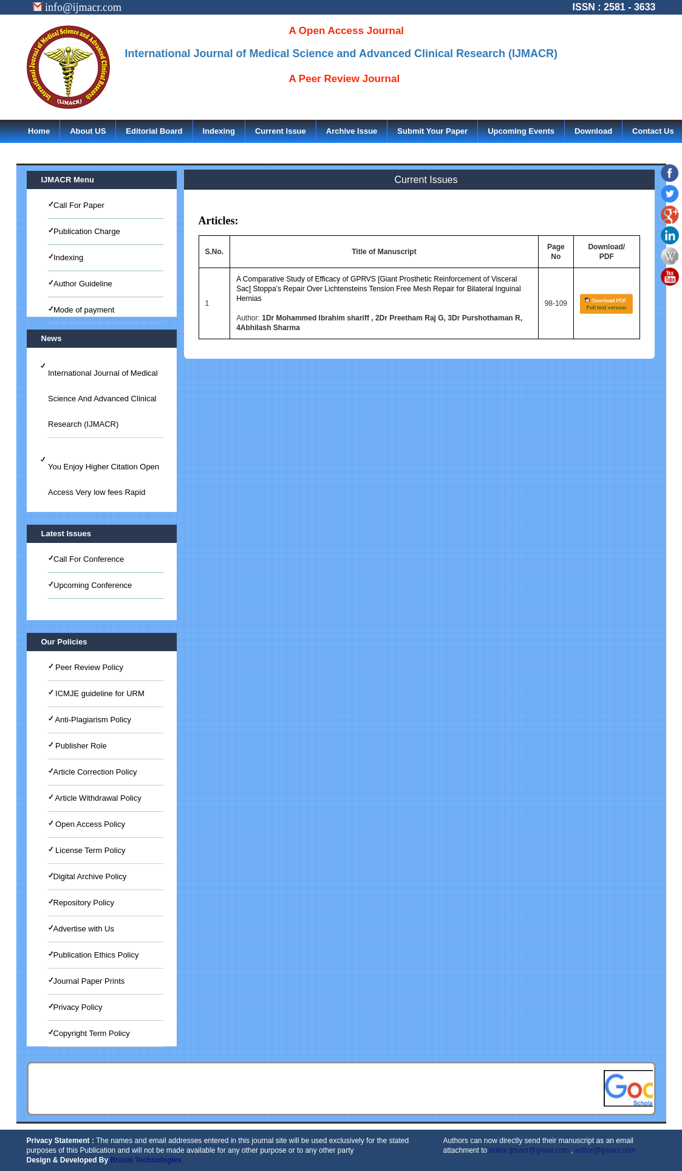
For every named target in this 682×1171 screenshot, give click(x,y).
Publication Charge (86, 231)
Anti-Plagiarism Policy (92, 719)
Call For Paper (78, 205)
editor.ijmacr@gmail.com (529, 1150)
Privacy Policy (78, 1007)
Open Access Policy (89, 824)
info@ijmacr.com (77, 7)
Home (39, 131)
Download (593, 131)
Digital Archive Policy (90, 876)
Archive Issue (352, 131)
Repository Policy (83, 902)
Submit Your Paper (432, 131)
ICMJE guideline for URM (99, 693)
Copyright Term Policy (91, 1033)
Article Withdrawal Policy (97, 798)
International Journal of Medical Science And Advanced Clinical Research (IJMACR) (103, 398)
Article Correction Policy (95, 771)
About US (88, 131)
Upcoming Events (521, 131)
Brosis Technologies (146, 1160)
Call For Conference (88, 559)
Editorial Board (154, 131)
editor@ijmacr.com (605, 1150)
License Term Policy (89, 850)
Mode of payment (83, 309)
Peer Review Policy (88, 667)
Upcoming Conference (92, 585)
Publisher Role (80, 745)
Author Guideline (82, 283)
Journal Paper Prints (89, 981)
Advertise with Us (83, 928)
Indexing (219, 131)
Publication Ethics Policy (96, 954)
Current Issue (280, 131)
